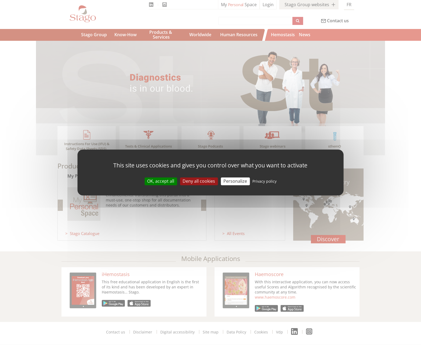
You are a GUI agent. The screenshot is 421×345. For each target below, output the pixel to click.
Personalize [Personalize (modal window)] (235, 181)
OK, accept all (160, 181)
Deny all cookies (199, 181)
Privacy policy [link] (264, 181)
